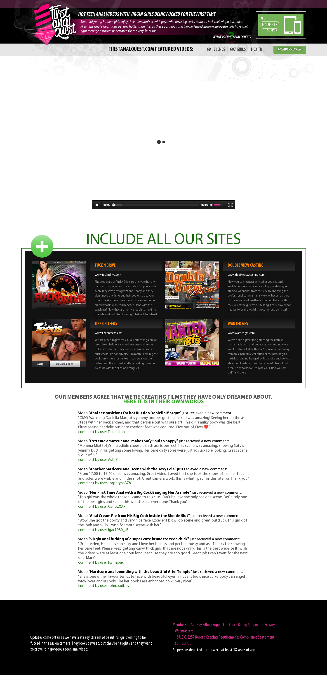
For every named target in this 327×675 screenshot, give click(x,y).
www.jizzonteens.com (108, 333)
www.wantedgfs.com (241, 333)
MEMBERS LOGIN (289, 49)
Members (179, 625)
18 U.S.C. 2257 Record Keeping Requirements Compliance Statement (225, 637)
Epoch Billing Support (244, 625)
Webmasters (184, 631)
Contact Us (183, 643)
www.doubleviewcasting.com (246, 274)
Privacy (269, 625)
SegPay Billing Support (207, 625)
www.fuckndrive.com (108, 274)
